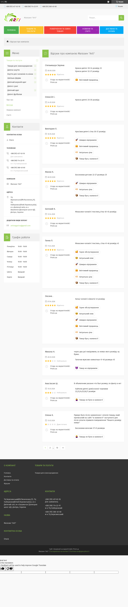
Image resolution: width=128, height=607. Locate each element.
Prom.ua (76, 549)
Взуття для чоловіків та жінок (20, 74)
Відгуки (10, 105)
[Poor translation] (9, 569)
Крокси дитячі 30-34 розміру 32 (88, 68)
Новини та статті (87, 30)
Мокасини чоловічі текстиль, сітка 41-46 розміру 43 (97, 243)
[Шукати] (121, 18)
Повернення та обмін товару (60, 30)
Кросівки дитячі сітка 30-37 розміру (90, 132)
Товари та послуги (31, 30)
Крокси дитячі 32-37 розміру (87, 71)
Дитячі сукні (12, 86)
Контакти (7, 476)
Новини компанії (14, 110)
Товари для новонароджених (19, 66)
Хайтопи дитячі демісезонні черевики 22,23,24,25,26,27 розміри (91, 390)
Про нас (10, 100)
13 (57, 448)
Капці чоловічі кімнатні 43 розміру (90, 299)
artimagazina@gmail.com (20, 226)
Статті (9, 115)
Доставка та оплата (111, 30)
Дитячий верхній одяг (16, 82)
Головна (11, 30)
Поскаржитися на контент (59, 551)
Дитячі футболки (14, 94)
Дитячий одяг (13, 90)
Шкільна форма (14, 78)
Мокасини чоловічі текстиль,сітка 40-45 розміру (95, 212)
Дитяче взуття (13, 70)
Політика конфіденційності (79, 551)
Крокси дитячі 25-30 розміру (87, 100)
